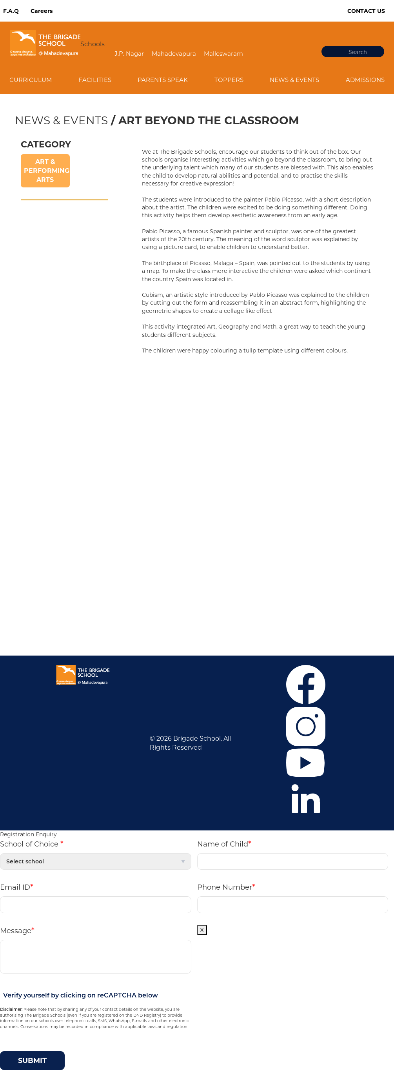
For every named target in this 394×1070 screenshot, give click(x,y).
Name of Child (224, 843)
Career (27, 403)
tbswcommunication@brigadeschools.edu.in (294, 595)
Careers (42, 11)
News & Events (61, 120)
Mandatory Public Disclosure (247, 607)
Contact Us (366, 11)
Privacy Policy (38, 474)
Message (17, 930)
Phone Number (226, 887)
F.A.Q (11, 11)
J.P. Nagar (129, 53)
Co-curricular (37, 439)
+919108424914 (252, 583)
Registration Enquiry (28, 834)
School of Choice (32, 843)
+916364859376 (285, 572)
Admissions (35, 427)
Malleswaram (223, 53)
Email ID (16, 887)
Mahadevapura (174, 53)
